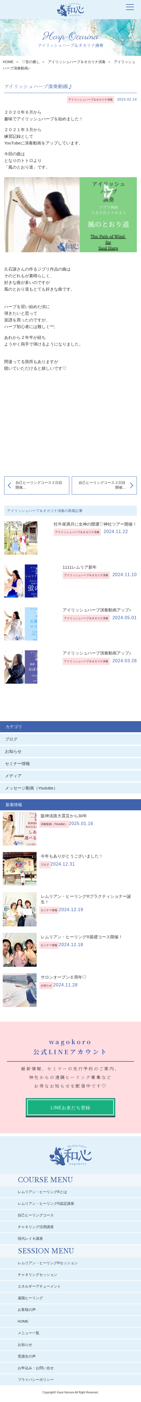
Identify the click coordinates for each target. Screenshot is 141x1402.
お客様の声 (27, 1310)
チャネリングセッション (38, 1275)
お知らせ (13, 751)
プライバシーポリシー (36, 1380)
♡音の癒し (31, 62)
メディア (13, 775)
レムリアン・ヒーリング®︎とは (43, 1192)
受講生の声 (27, 1356)
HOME (8, 62)
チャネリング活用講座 (36, 1227)
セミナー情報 (17, 763)
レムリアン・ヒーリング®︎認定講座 (46, 1203)
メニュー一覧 (29, 1333)
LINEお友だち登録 (70, 1107)
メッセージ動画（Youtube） (33, 788)
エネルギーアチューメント (39, 1286)
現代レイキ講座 (30, 1238)
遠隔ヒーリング (30, 1298)
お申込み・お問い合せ (36, 1368)
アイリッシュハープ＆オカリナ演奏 (77, 62)
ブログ (11, 739)
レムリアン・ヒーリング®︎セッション (48, 1263)
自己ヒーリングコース (36, 1215)
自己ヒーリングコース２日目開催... (39, 485)
